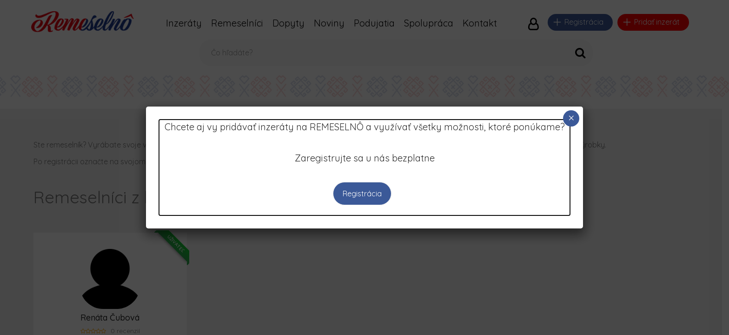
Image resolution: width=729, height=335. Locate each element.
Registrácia (362, 193)
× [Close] (571, 118)
